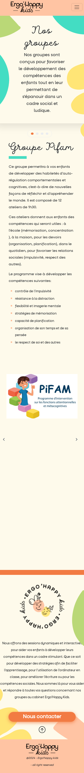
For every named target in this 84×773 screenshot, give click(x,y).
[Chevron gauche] (4, 440)
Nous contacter (42, 716)
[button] (32, 134)
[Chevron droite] (77, 440)
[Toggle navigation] (76, 7)
